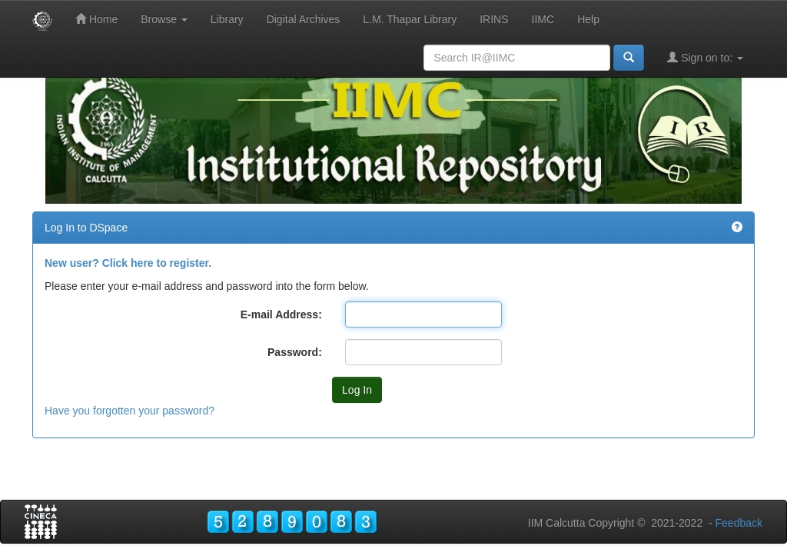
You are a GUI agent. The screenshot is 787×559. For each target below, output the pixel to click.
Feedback (739, 523)
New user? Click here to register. (128, 263)
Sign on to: (705, 57)
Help (588, 19)
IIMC (543, 19)
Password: (294, 352)
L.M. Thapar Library (410, 19)
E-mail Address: (281, 314)
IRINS (494, 19)
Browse (164, 19)
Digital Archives (303, 19)
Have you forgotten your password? (129, 410)
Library (227, 19)
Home (96, 18)
